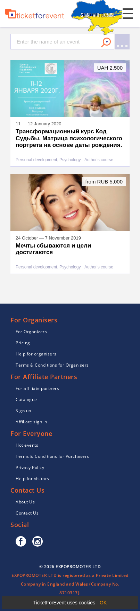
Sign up (23, 411)
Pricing (23, 343)
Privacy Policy (30, 467)
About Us (25, 502)
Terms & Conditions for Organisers (52, 365)
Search (106, 42)
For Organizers (31, 332)
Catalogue (26, 399)
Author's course (98, 160)
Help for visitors (32, 478)
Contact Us (27, 513)
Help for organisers (36, 354)
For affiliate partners (37, 388)
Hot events (27, 445)
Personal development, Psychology (48, 160)
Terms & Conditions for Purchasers (52, 456)
